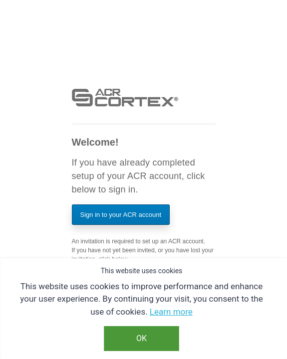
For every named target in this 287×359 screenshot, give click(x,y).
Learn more (171, 312)
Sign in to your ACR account (121, 214)
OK (141, 338)
